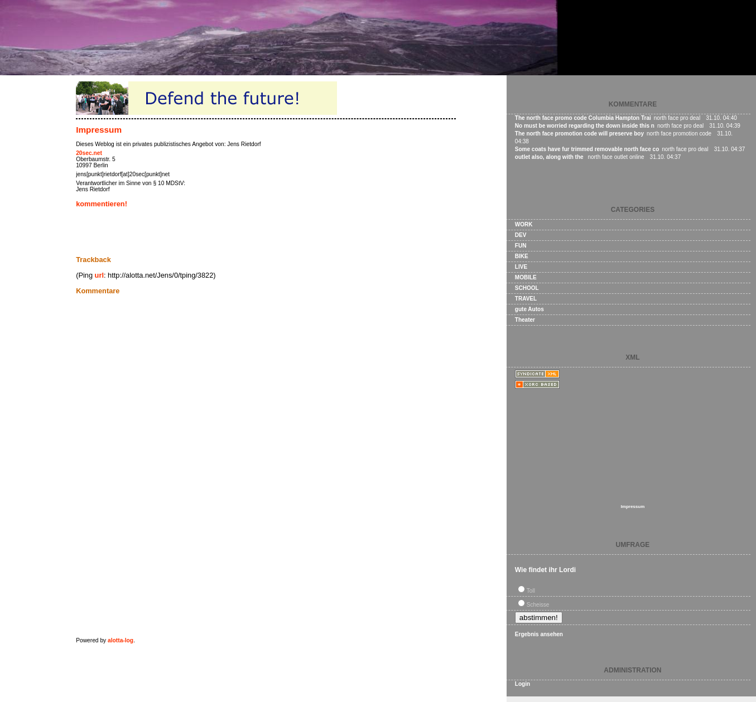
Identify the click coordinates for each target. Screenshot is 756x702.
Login (522, 684)
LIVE (521, 267)
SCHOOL (527, 288)
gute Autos (529, 309)
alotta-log (120, 640)
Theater (525, 320)
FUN (521, 246)
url (99, 275)
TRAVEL (526, 299)
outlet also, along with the (550, 157)
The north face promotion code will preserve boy (579, 133)
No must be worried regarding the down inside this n (584, 126)
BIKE (521, 256)
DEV (521, 235)
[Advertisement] (206, 231)
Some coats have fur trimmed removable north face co (587, 149)
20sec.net (89, 153)
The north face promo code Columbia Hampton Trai (583, 118)
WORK (524, 224)
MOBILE (526, 277)
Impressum (99, 129)
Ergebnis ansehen (539, 634)
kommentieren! (101, 204)
